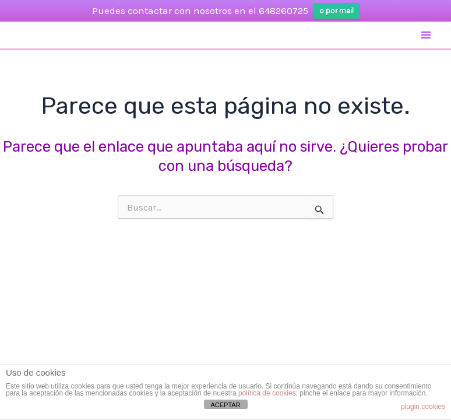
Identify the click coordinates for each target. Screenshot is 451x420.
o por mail (336, 10)
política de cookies (267, 393)
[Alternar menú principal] (426, 35)
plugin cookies (423, 406)
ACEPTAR (225, 404)
